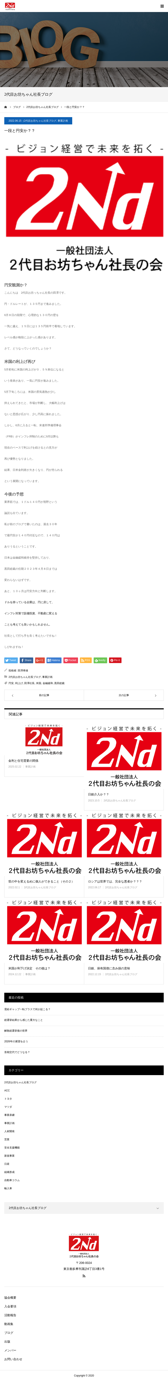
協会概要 (10, 1297)
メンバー (10, 1350)
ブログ (8, 1332)
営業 (6, 1139)
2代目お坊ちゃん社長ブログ (40, 120)
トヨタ (8, 1098)
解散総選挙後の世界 (15, 1030)
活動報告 (10, 1315)
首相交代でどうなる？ (17, 1052)
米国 (38, 683)
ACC (7, 1090)
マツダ (8, 1106)
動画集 (8, 1324)
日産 (6, 1163)
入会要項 (10, 1306)
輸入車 (8, 1188)
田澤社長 (29, 683)
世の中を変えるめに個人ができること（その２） (41, 881)
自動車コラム (12, 1180)
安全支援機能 (12, 1147)
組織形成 (9, 1172)
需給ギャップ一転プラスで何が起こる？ (27, 1009)
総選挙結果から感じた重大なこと (23, 1019)
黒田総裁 (59, 683)
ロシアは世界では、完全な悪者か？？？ (115, 881)
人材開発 (9, 1131)
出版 (7, 1341)
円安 (11, 683)
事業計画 (63, 120)
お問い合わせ (13, 1359)
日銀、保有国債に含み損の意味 (109, 968)
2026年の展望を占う (16, 1041)
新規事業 (9, 1155)
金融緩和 (48, 683)
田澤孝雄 (23, 670)
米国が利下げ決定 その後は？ (29, 968)
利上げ (19, 683)
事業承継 (9, 1115)
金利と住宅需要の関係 (23, 760)
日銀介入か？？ (98, 794)
